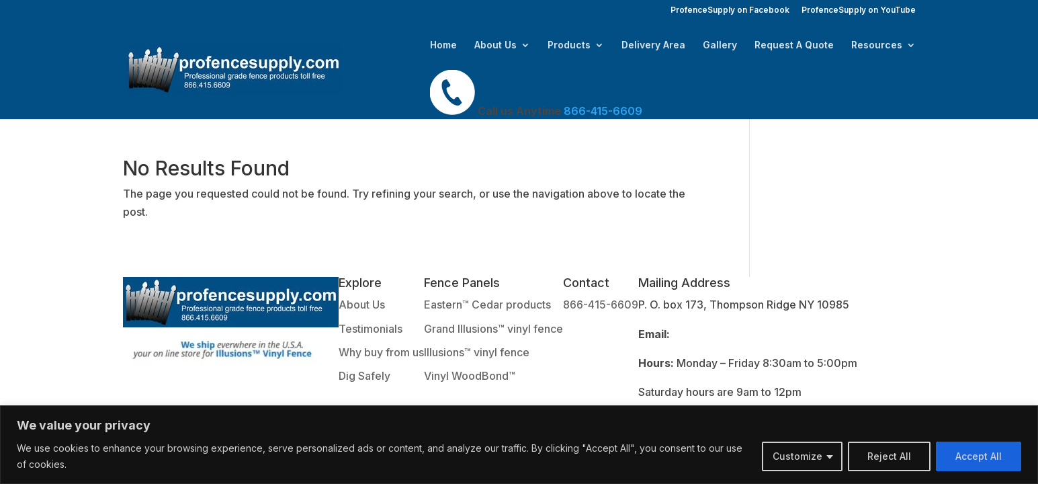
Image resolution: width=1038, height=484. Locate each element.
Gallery (720, 45)
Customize (797, 456)
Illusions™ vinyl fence (476, 352)
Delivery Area (653, 45)
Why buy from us (381, 352)
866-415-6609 (600, 304)
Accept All (978, 456)
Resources (876, 45)
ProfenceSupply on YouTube (859, 10)
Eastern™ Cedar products (487, 304)
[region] (519, 444)
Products (569, 45)
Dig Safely (364, 375)
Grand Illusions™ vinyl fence (493, 328)
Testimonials (370, 328)
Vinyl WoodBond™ (469, 375)
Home (443, 45)
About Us (495, 45)
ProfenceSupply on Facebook (730, 10)
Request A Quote (794, 45)
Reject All (889, 456)
